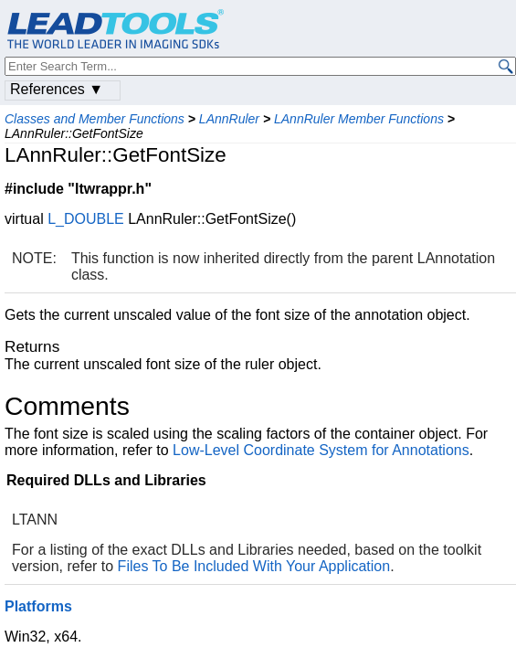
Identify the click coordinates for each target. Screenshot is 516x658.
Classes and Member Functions (94, 118)
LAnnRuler (229, 118)
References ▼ (56, 89)
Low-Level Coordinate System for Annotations (321, 450)
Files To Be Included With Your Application (254, 566)
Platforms (38, 606)
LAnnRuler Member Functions (359, 118)
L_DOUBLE (85, 219)
